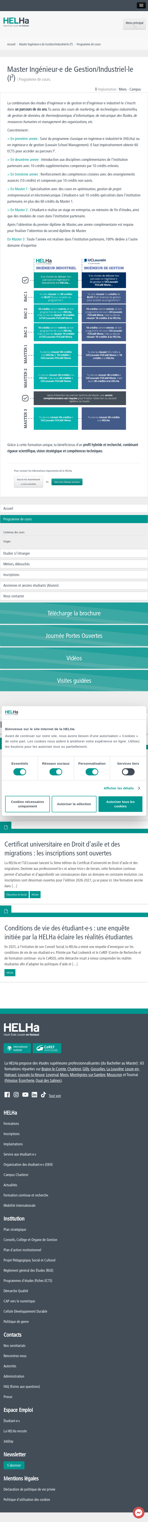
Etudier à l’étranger (16, 553)
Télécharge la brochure (74, 613)
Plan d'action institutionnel (22, 1250)
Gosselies (98, 1068)
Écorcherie (26, 1080)
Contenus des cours (14, 532)
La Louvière (115, 1068)
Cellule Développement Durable (25, 1311)
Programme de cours (17, 519)
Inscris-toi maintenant (28, 481)
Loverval (52, 1074)
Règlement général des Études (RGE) (28, 1270)
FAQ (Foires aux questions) (22, 1386)
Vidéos (74, 658)
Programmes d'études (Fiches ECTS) (28, 1280)
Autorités (10, 1366)
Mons (64, 1074)
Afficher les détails (119, 788)
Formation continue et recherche (26, 1195)
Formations (11, 1123)
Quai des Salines (48, 1080)
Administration (14, 1376)
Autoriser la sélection (74, 804)
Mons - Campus (130, 89)
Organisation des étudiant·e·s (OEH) (28, 1164)
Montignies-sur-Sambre (87, 1074)
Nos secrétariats (14, 1345)
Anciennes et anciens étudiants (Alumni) (31, 585)
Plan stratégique (15, 1229)
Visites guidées (74, 680)
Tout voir (55, 1095)
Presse (8, 1397)
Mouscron (114, 1074)
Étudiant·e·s (12, 1421)
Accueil (8, 508)
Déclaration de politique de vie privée (29, 1489)
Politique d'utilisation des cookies (27, 1499)
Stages (7, 541)
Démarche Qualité (16, 1291)
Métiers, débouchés (16, 564)
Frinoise (11, 1080)
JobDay (8, 1441)
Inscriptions (11, 574)
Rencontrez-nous (15, 1356)
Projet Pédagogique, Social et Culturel (30, 1260)
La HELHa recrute (15, 1431)
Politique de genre (16, 1321)
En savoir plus (74, 866)
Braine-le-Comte (53, 1068)
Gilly (85, 1068)
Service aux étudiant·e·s (20, 1154)
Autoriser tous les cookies (120, 804)
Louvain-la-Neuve (31, 1074)
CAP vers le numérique (19, 1301)
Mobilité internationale (19, 1205)
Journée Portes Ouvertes (74, 635)
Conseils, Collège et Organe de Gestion (30, 1239)
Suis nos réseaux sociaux (67, 481)
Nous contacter (13, 596)
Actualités (10, 1185)
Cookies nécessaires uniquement (27, 804)
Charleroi (74, 1068)
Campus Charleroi (16, 1174)
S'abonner (14, 1465)
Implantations (13, 1144)
